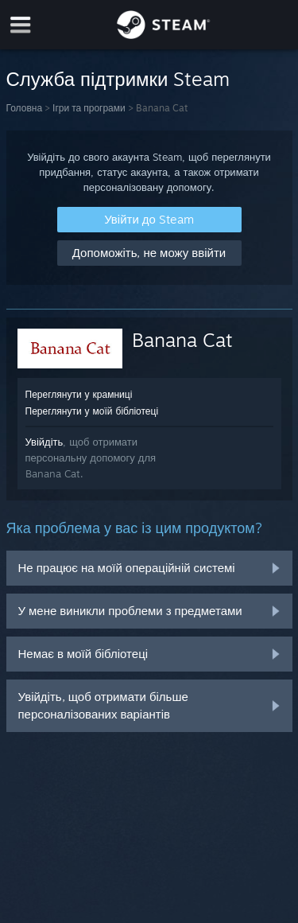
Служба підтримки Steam (118, 79)
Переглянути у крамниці (79, 394)
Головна (24, 108)
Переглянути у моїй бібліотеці (92, 411)
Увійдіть (44, 441)
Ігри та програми (89, 108)
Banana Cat (182, 340)
